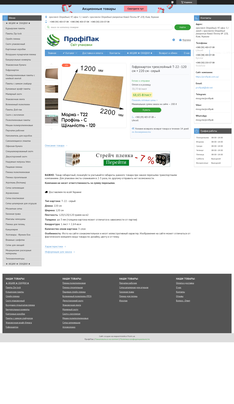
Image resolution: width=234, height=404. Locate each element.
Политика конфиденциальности (135, 339)
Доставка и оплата (92, 53)
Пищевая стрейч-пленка (74, 292)
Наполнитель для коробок (19, 135)
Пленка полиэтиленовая (18, 172)
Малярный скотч (14, 93)
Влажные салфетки (15, 239)
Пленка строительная (16, 177)
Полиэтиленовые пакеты (18, 120)
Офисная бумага (14, 146)
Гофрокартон (12, 70)
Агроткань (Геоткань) (16, 182)
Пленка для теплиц (15, 224)
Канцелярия (12, 229)
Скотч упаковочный (15, 44)
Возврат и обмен (168, 53)
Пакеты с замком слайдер (19, 83)
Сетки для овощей (15, 245)
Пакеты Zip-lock (14, 33)
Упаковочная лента (15, 99)
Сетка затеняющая (15, 187)
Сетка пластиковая (15, 198)
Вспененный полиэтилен (18, 104)
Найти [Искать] (182, 27)
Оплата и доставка (185, 283)
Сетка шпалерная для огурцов (21, 203)
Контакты (115, 53)
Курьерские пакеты (15, 28)
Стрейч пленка (13, 38)
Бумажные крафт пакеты (18, 88)
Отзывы (179, 296)
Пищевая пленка (14, 166)
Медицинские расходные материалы (18, 252)
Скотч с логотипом (15, 114)
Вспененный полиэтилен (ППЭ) (77, 296)
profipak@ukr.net (204, 87)
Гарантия (201, 53)
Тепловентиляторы (15, 258)
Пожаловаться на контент (107, 339)
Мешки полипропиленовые (19, 125)
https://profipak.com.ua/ (207, 76)
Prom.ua (131, 336)
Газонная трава (13, 213)
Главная (52, 53)
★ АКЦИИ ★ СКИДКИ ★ (18, 23)
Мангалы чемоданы (15, 219)
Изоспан (123, 300)
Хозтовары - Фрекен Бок (18, 234)
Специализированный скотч (19, 151)
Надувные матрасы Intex (18, 161)
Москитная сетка (14, 208)
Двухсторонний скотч (16, 156)
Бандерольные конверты (18, 59)
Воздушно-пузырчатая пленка (21, 54)
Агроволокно (12, 192)
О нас (187, 53)
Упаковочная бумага (16, 64)
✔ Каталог (68, 53)
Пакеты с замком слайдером (19, 318)
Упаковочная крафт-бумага (19, 322)
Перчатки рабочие (15, 130)
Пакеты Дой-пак (14, 109)
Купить (146, 109)
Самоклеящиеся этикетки (18, 140)
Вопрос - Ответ (183, 300)
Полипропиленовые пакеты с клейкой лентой (20, 77)
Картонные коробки (16, 49)
